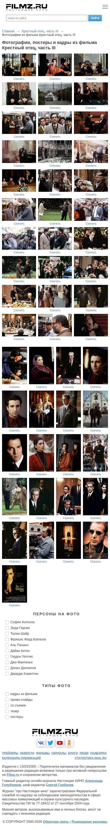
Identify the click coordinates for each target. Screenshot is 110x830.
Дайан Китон (20, 651)
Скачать (19, 78)
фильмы (43, 753)
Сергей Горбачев (59, 785)
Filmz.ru (13, 774)
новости (27, 753)
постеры (16, 717)
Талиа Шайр (19, 633)
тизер (14, 711)
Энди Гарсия (20, 628)
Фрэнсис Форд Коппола (28, 639)
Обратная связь (56, 821)
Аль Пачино (19, 645)
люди (83, 753)
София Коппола (22, 622)
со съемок (18, 705)
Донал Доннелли (23, 668)
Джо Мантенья (21, 662)
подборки (98, 753)
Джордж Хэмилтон (24, 673)
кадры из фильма (23, 694)
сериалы (58, 753)
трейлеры (10, 753)
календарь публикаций (21, 758)
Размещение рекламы (89, 821)
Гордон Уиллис (21, 656)
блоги (73, 753)
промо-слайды (21, 699)
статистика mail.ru (91, 758)
